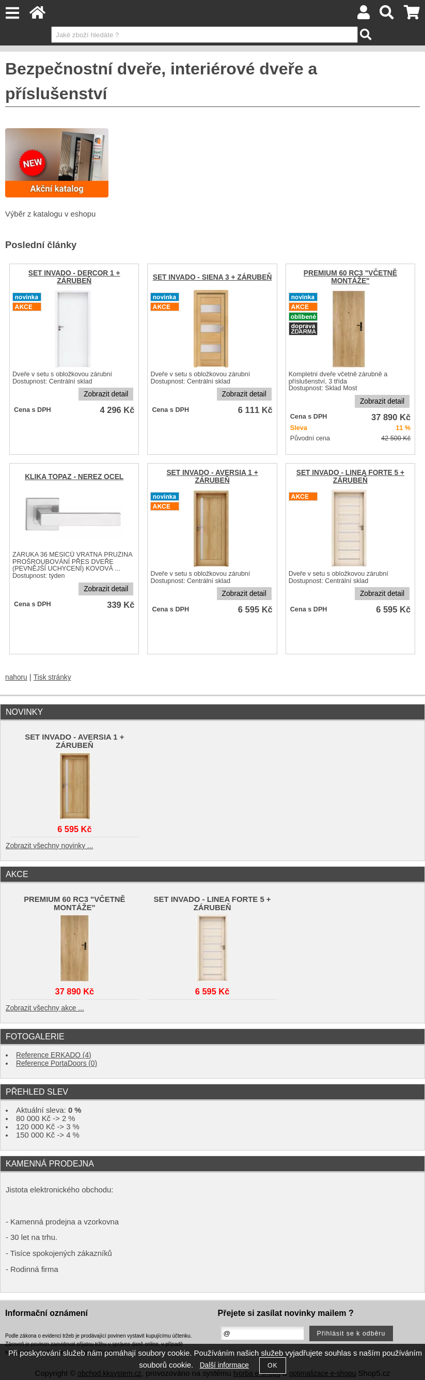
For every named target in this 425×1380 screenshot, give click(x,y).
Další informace (224, 1365)
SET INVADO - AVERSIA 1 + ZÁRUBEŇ (212, 476)
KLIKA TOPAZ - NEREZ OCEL (74, 477)
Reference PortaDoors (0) (56, 1063)
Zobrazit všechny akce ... (45, 1008)
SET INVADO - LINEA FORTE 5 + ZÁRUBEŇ (350, 476)
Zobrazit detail (106, 394)
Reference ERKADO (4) (53, 1055)
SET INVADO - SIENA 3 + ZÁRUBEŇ (212, 277)
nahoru (16, 677)
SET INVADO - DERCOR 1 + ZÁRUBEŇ (74, 277)
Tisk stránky (52, 677)
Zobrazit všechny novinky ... (49, 846)
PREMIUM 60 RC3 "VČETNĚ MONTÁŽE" (350, 277)
